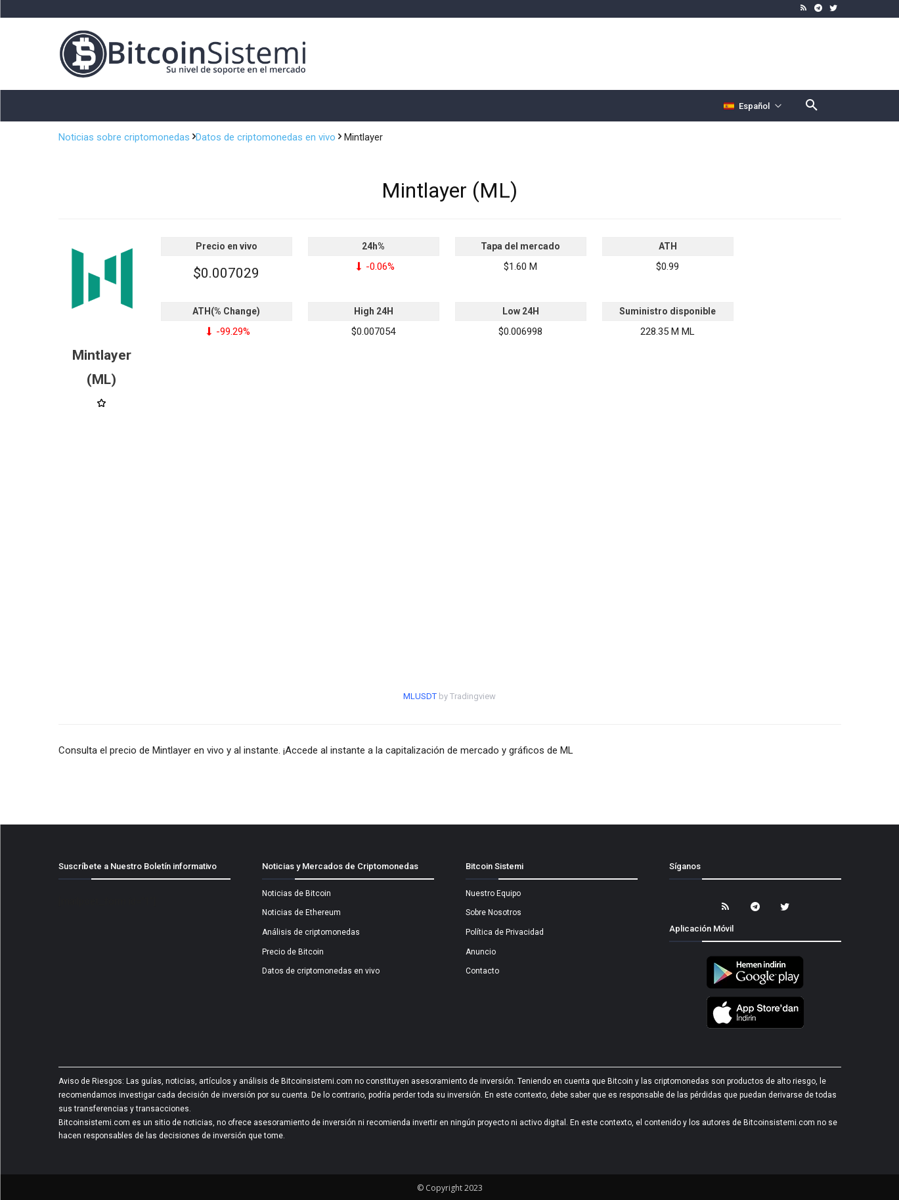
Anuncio (481, 951)
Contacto (482, 970)
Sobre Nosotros (493, 912)
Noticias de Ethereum (301, 912)
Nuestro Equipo (493, 893)
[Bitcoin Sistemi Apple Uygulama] (755, 1027)
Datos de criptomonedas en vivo (267, 137)
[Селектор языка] (752, 105)
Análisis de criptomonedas (311, 932)
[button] (811, 105)
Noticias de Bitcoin (296, 893)
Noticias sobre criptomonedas (125, 137)
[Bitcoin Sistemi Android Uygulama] (755, 987)
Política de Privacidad (505, 932)
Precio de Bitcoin (293, 951)
